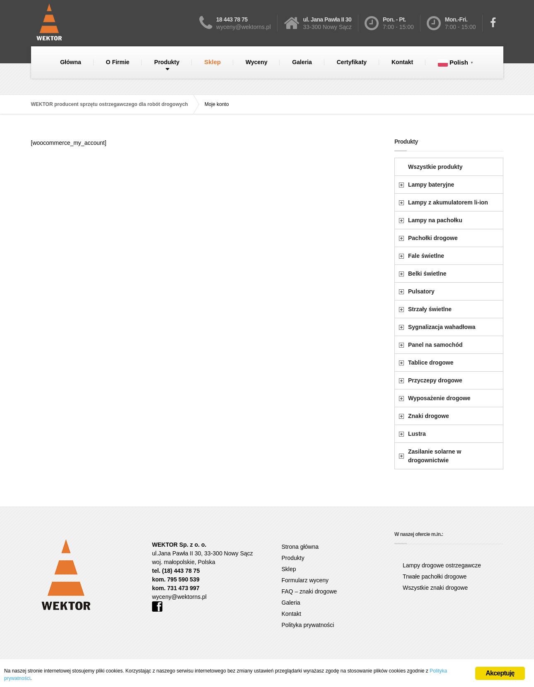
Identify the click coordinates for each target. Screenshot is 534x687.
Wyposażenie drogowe (439, 398)
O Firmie (118, 62)
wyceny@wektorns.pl (179, 596)
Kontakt (402, 62)
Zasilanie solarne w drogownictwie (434, 456)
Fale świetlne (426, 255)
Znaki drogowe (428, 416)
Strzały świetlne (430, 309)
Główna (70, 62)
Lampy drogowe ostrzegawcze (442, 565)
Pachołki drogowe (433, 238)
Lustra (417, 433)
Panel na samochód (435, 344)
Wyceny (257, 62)
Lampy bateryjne (431, 184)
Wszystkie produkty (435, 166)
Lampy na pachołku (435, 220)
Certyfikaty (352, 62)
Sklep (212, 61)
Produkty (166, 62)
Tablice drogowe (430, 362)
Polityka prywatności (308, 625)
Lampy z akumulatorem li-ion (448, 202)
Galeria (302, 62)
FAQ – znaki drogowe (309, 591)
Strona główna (300, 546)
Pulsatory (421, 291)
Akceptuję (500, 673)
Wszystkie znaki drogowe (435, 587)
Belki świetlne (427, 273)
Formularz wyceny (305, 580)
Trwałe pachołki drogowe (434, 576)
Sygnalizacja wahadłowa (442, 327)
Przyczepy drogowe (435, 380)
